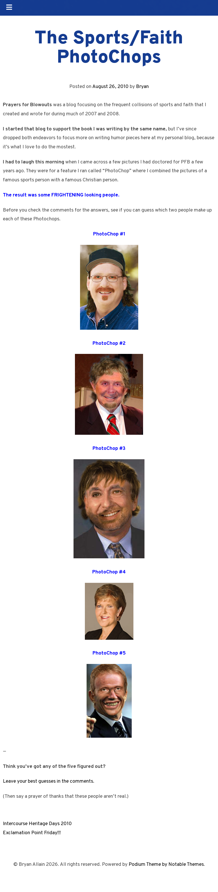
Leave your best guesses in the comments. (48, 781)
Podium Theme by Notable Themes (166, 864)
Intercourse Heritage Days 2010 (37, 824)
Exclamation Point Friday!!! (32, 833)
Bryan (142, 86)
